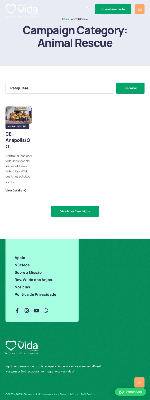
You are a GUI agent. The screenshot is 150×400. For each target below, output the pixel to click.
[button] (113, 9)
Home (65, 19)
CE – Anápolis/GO (17, 140)
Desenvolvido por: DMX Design (77, 394)
